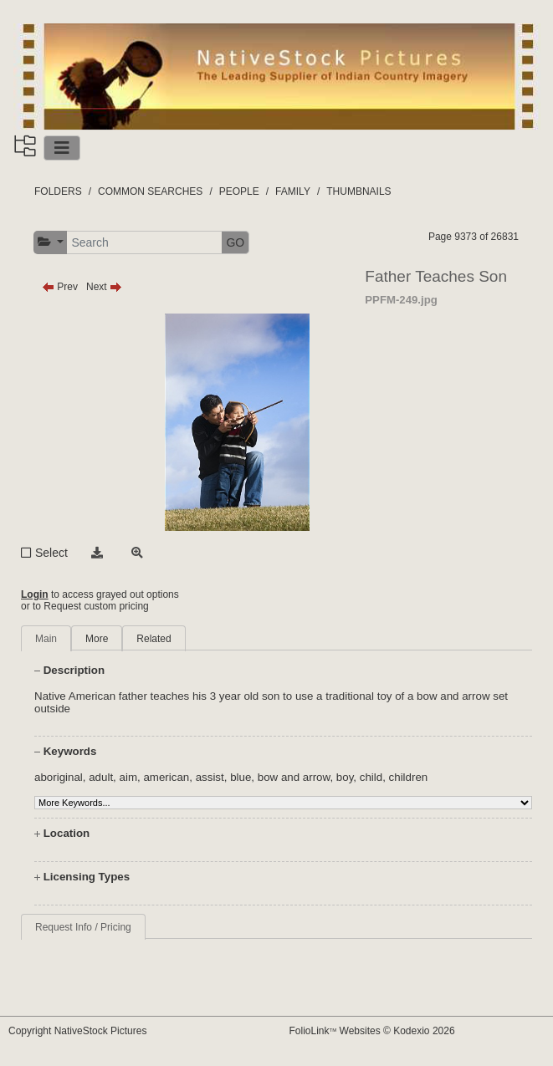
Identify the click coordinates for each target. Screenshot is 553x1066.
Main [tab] (46, 639)
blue (240, 777)
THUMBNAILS (358, 191)
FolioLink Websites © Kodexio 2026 (372, 1031)
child (371, 777)
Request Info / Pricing (83, 927)
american (166, 777)
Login (35, 594)
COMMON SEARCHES (150, 191)
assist (210, 777)
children (408, 777)
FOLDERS (58, 191)
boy (345, 777)
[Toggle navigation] (62, 148)
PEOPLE (239, 191)
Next (104, 287)
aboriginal (58, 777)
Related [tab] (153, 639)
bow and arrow (294, 777)
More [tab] (96, 639)
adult (101, 777)
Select (51, 552)
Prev (60, 287)
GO (235, 242)
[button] (51, 242)
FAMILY (292, 191)
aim (128, 777)
